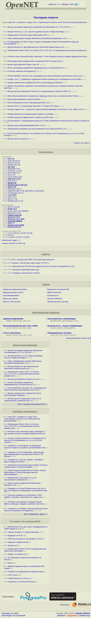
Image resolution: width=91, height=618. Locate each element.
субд (29, 328)
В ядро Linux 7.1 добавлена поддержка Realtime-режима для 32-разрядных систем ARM (44, 79)
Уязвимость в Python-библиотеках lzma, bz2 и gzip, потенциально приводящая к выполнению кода (25, 489)
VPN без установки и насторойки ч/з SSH (25, 539)
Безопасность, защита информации (65, 326)
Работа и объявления (12, 302)
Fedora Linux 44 (14, 215)
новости (52, 4)
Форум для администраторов (15, 289)
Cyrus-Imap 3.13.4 (15, 177)
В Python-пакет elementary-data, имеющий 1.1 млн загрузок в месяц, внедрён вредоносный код (47, 56)
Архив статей (86, 338)
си (7, 328)
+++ (59, 4)
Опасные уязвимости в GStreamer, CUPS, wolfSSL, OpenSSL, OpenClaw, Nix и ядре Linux (23, 496)
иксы (76, 321)
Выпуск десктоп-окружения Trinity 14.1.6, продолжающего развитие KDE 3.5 (39, 91)
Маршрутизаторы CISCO (13, 292)
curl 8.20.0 (12, 195)
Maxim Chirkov (83, 613)
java (20, 328)
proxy (21, 335)
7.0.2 (10, 233)
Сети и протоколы (12, 333)
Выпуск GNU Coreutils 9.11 (19, 139)
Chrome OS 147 (14, 227)
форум (65, 4)
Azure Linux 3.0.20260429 (18, 211)
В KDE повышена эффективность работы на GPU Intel (30, 117)
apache (9, 335)
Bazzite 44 (12, 183)
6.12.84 (22, 233)
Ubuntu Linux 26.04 (16, 225)
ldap (24, 321)
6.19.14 (10, 235)
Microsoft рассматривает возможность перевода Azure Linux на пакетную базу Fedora (43, 96)
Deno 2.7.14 (12, 199)
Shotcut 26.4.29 (14, 165)
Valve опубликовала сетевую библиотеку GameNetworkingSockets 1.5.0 (37, 38)
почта (29, 335)
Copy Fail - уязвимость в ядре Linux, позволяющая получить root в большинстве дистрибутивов (47, 22)
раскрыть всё (78, 143)
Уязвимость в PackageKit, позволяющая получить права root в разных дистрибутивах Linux (25, 447)
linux (57, 335)
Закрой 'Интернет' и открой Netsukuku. (24, 532)
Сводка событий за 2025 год (13, 243)
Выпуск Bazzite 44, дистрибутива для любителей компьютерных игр (36, 47)
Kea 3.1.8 (11, 175)
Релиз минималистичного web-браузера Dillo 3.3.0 (28, 103)
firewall (53, 328)
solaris (66, 335)
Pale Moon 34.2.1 (15, 189)
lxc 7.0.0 (11, 167)
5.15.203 (18, 237)
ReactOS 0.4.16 (14, 213)
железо (73, 335)
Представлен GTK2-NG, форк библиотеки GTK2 (27, 35)
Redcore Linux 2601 (16, 219)
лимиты (60, 328)
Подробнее (33, 514)
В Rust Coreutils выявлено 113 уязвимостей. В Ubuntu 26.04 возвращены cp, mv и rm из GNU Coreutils (25, 440)
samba (15, 335)
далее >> (88, 143)
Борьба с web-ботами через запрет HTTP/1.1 (30, 263)
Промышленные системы (57, 302)
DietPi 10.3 (12, 209)
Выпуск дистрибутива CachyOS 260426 (24, 99)
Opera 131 (12, 187)
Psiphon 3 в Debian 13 (17, 554)
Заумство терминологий (18, 542)
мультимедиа (67, 321)
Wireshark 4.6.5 (14, 169)
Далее (44, 514)
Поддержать (72, 615)
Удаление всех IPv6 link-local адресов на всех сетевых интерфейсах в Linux (43, 266)
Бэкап (10, 563)
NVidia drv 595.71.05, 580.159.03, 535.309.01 (26, 191)
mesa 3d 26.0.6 (14, 161)
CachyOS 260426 (15, 221)
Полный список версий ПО (35, 404)
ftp (25, 335)
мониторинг (17, 321)
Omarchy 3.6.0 (14, 217)
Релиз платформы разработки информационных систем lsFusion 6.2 (36, 68)
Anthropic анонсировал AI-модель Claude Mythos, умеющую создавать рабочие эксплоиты (24, 503)
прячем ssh (12, 545)
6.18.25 (16, 233)
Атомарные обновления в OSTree (26, 273)
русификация (55, 321)
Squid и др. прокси (10, 299)
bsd (61, 335)
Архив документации (73, 338)
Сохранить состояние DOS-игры (21, 582)
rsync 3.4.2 (12, 197)
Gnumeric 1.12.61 (15, 171)
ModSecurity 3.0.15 (15, 201)
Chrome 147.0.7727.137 (17, 185)
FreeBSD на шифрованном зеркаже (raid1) (25, 572)
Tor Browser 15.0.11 (16, 193)
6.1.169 (10, 237)
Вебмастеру (84, 615)
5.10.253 (26, 237)
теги (72, 4)
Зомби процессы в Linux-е (18, 578)
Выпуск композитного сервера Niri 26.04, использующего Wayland (35, 83)
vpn (29, 321)
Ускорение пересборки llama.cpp (25, 270)
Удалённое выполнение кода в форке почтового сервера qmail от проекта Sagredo (26, 466)
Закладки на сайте (10, 613)
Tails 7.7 (11, 223)
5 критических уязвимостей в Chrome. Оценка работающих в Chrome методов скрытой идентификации (25, 472)
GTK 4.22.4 (12, 181)
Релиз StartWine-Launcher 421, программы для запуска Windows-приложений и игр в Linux (45, 76)
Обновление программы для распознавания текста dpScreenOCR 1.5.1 (37, 129)
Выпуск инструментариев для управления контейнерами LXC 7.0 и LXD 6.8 (39, 27)
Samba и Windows (54, 299)
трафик (9, 321)
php (24, 328)
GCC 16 (11, 159)
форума (30, 521)
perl (10, 328)
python (15, 328)
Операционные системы (59, 333)
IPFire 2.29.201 (14, 207)
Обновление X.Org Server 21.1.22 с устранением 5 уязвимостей (20, 479)
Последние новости (46, 17)
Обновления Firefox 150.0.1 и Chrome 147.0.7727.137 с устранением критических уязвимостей (47, 50)
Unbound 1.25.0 (14, 179)
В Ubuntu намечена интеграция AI (22, 71)
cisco (52, 335)
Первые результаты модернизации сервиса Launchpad (30, 114)
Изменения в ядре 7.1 (11, 240)
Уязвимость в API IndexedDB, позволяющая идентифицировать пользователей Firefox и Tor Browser (24, 454)
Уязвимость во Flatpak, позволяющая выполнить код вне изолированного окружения (26, 510)
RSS (20, 404)
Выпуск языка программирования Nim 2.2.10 (26, 125)
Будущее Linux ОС (15, 535)
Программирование (11, 295)
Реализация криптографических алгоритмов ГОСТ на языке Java (34, 61)
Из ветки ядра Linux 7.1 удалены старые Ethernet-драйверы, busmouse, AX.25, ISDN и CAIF (45, 109)
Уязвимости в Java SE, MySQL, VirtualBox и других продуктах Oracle (24, 461)
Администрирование (13, 319)
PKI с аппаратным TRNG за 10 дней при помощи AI (33, 260)
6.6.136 (29, 233)
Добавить (61, 615)
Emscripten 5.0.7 (14, 173)
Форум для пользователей (58, 289)
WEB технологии (54, 292)
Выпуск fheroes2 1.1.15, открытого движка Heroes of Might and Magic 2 (36, 32)
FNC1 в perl (13, 575)
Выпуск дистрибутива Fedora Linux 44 (23, 64)
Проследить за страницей (13, 615)
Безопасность (53, 295)
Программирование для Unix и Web (20, 326)
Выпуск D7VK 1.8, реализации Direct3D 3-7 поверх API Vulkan (33, 106)
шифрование (69, 328)
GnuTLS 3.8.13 (14, 163)
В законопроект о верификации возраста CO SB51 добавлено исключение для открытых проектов (48, 121)
